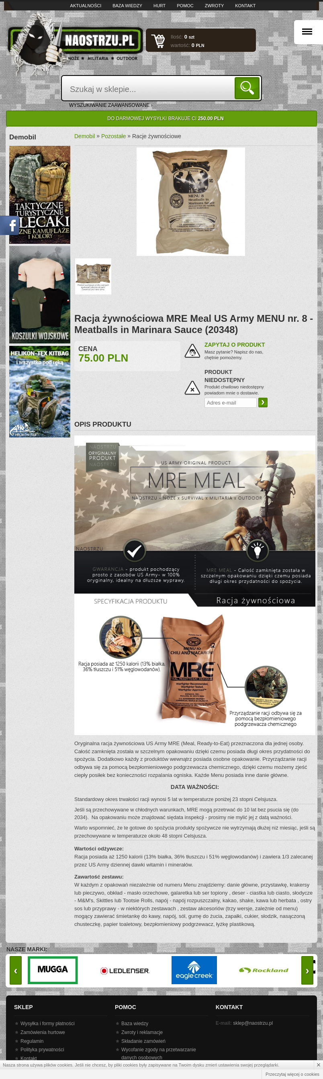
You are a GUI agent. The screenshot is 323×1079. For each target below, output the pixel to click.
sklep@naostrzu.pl (253, 1023)
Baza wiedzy (127, 5)
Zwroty (214, 5)
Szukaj (248, 88)
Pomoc (185, 5)
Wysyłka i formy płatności (47, 1023)
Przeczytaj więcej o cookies (292, 1074)
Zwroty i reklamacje (142, 1032)
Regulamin (31, 1041)
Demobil (84, 136)
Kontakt (245, 5)
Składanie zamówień (143, 1041)
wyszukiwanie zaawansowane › (111, 105)
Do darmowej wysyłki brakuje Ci (165, 118)
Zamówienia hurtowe (42, 1032)
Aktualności (86, 5)
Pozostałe (113, 136)
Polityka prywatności (42, 1049)
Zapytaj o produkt (234, 344)
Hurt (159, 5)
